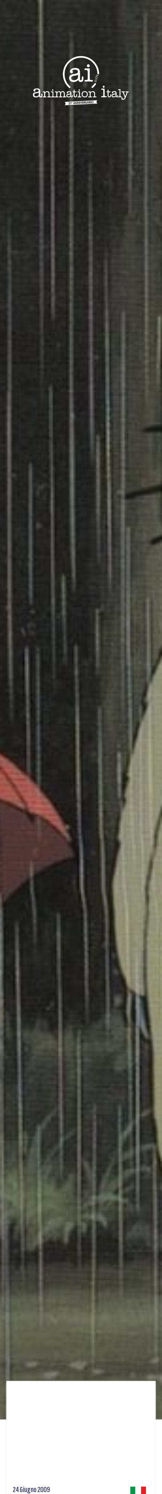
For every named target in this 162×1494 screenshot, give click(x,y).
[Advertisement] (81, 1435)
